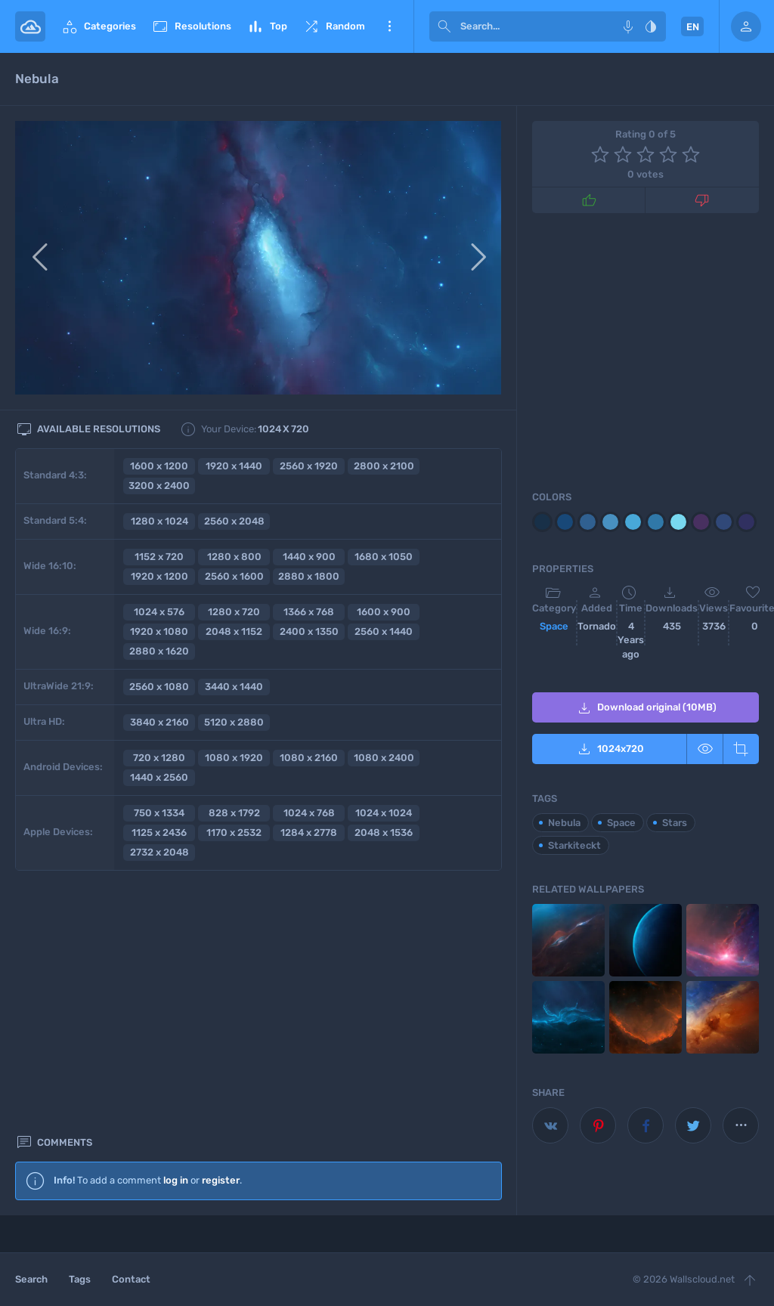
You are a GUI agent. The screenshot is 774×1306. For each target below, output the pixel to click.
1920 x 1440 (234, 466)
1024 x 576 (159, 611)
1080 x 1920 (234, 757)
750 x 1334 (159, 813)
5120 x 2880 (234, 722)
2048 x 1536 (383, 832)
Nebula (564, 822)
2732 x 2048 (159, 852)
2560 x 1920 (309, 466)
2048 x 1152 (234, 631)
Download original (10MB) (646, 708)
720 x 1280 (159, 757)
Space (554, 626)
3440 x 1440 (234, 686)
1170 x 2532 (234, 832)
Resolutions (191, 26)
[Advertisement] (258, 1081)
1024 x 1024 (383, 813)
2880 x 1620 (159, 651)
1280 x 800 (234, 556)
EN (692, 26)
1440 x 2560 (159, 777)
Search (31, 1279)
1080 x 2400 (384, 757)
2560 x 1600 (234, 576)
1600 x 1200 (159, 466)
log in (175, 927)
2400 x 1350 (309, 631)
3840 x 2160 (159, 722)
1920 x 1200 (159, 576)
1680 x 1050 (383, 556)
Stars (674, 822)
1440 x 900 (309, 556)
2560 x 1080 (159, 686)
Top (266, 26)
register (221, 927)
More (389, 26)
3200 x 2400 (159, 485)
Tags (80, 1279)
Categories (98, 26)
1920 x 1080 (159, 631)
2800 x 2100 (384, 466)
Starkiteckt (574, 845)
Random (333, 26)
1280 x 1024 (159, 521)
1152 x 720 (159, 556)
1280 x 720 (234, 611)
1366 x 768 (308, 611)
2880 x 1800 (308, 576)
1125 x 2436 (159, 832)
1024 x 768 (309, 813)
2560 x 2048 (234, 521)
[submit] (444, 26)
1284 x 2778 (308, 832)
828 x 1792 (234, 813)
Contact (131, 1279)
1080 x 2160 (309, 757)
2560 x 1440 (383, 631)
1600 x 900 (383, 611)
